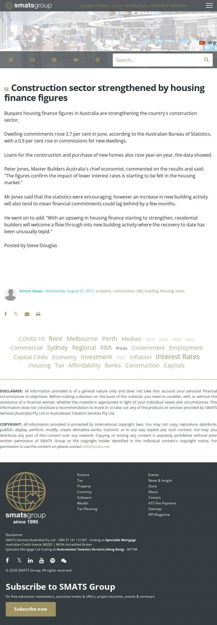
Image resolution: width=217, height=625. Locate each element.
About (153, 491)
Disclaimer (14, 534)
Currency (84, 491)
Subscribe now (30, 609)
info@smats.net (96, 446)
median (131, 339)
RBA (106, 347)
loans (180, 290)
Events (153, 474)
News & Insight (160, 480)
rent (55, 338)
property (103, 290)
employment (186, 347)
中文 (212, 43)
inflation (141, 357)
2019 (150, 339)
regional (84, 347)
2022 (163, 339)
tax (59, 365)
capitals (174, 365)
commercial (27, 347)
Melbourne (82, 339)
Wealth (82, 503)
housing (167, 290)
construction (124, 290)
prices (121, 348)
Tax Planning (87, 508)
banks (113, 365)
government (148, 347)
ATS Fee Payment (162, 503)
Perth (109, 339)
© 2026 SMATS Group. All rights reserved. (39, 570)
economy (64, 357)
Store (152, 486)
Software (84, 497)
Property (84, 486)
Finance (83, 474)
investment (96, 357)
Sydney (57, 347)
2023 (190, 339)
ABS (139, 290)
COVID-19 (31, 339)
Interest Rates (178, 356)
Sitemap (154, 508)
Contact (154, 497)
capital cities (31, 357)
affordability (84, 365)
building (151, 290)
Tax (80, 480)
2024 (176, 339)
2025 (120, 357)
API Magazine (159, 514)
